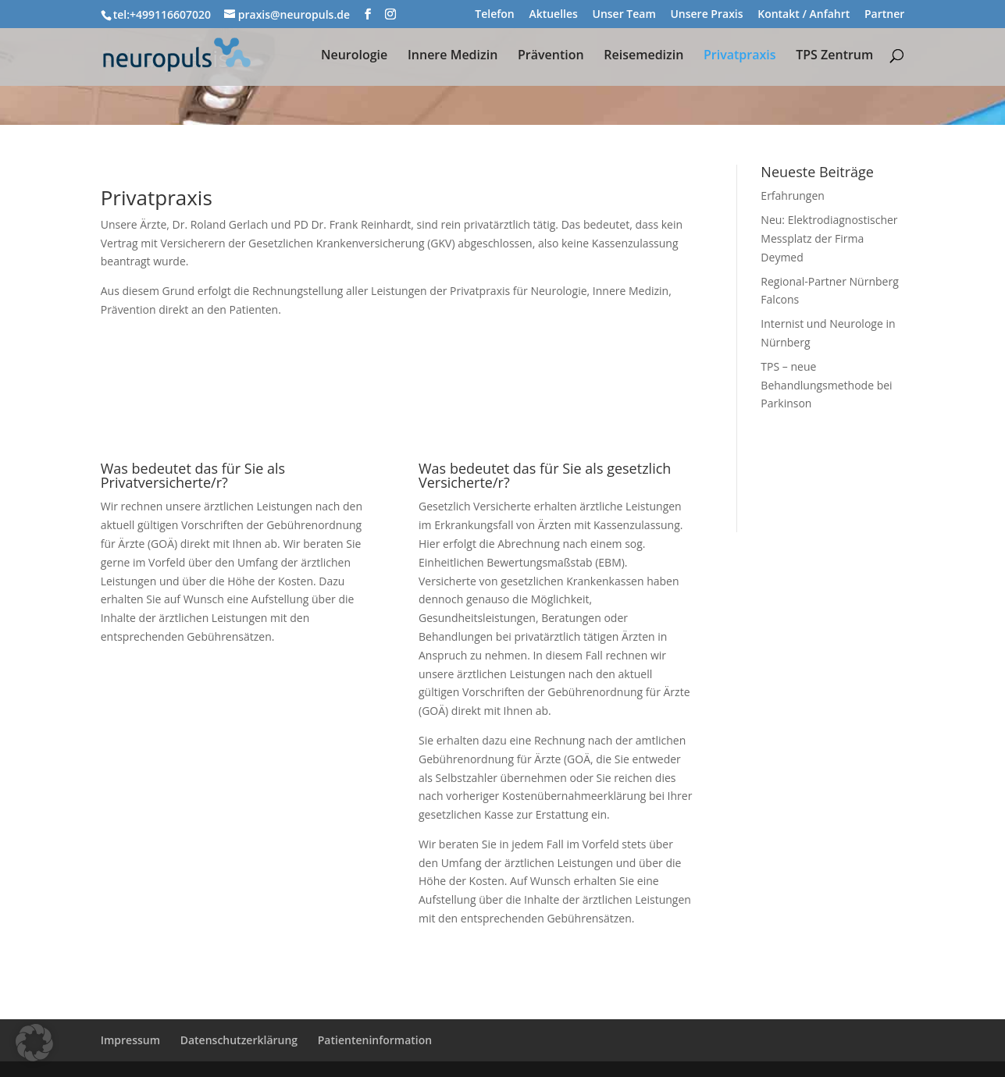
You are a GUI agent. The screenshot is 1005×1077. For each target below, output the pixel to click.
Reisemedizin (643, 56)
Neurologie (354, 56)
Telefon (494, 15)
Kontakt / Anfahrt (803, 15)
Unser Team (623, 15)
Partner (884, 15)
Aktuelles (553, 15)
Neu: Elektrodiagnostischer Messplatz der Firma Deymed (829, 238)
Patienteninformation (375, 1040)
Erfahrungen (793, 195)
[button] (34, 1042)
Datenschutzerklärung (239, 1040)
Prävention (551, 56)
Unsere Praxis (706, 15)
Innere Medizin (452, 56)
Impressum (130, 1040)
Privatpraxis (740, 56)
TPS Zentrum (834, 56)
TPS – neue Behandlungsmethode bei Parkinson (826, 385)
